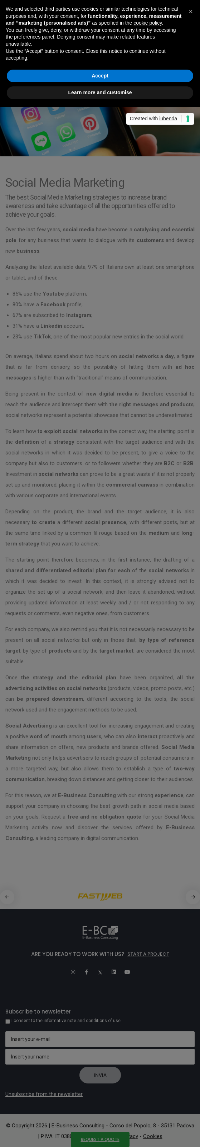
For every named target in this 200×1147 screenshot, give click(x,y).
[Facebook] (86, 972)
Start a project (148, 954)
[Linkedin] (113, 972)
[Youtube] (127, 972)
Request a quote (100, 1139)
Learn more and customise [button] (100, 92)
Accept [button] (100, 76)
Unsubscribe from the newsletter (44, 1094)
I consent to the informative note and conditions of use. (66, 1020)
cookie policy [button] (147, 23)
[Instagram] (73, 972)
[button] (193, 897)
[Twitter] (100, 972)
